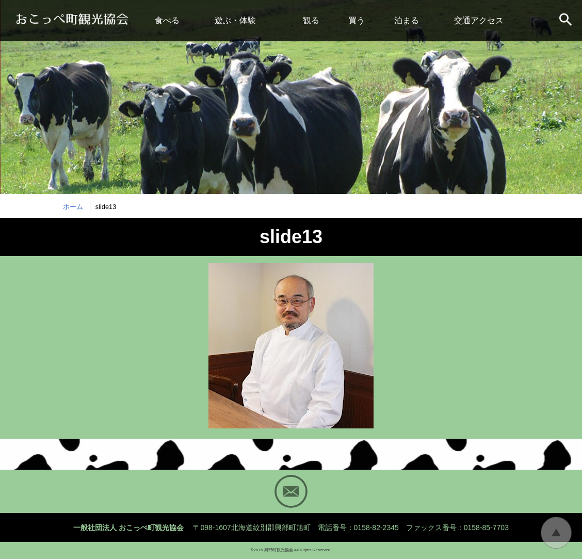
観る (311, 20)
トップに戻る (556, 533)
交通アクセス (479, 20)
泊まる (406, 20)
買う (356, 20)
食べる (167, 20)
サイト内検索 (566, 20)
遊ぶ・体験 (235, 20)
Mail (291, 491)
